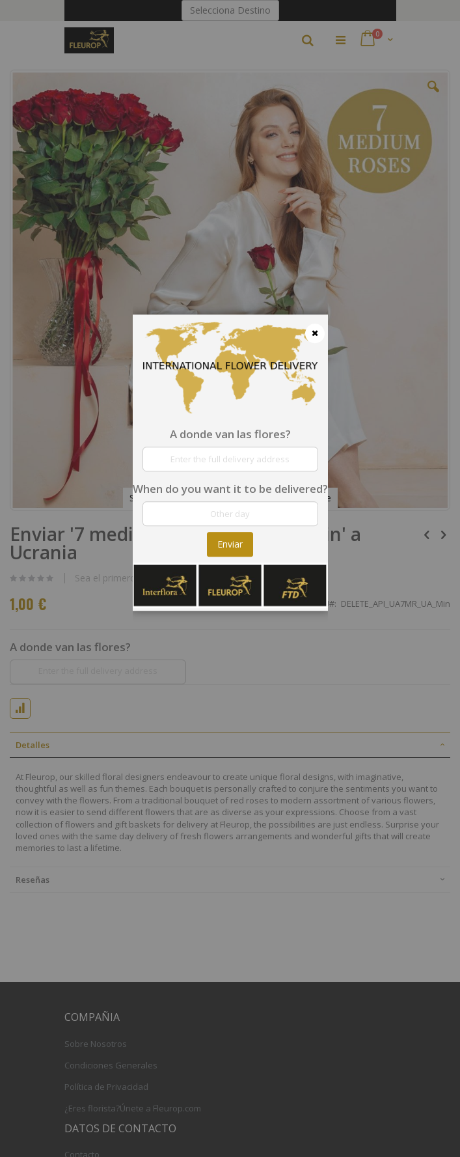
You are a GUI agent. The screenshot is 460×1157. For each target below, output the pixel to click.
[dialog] (230, 578)
